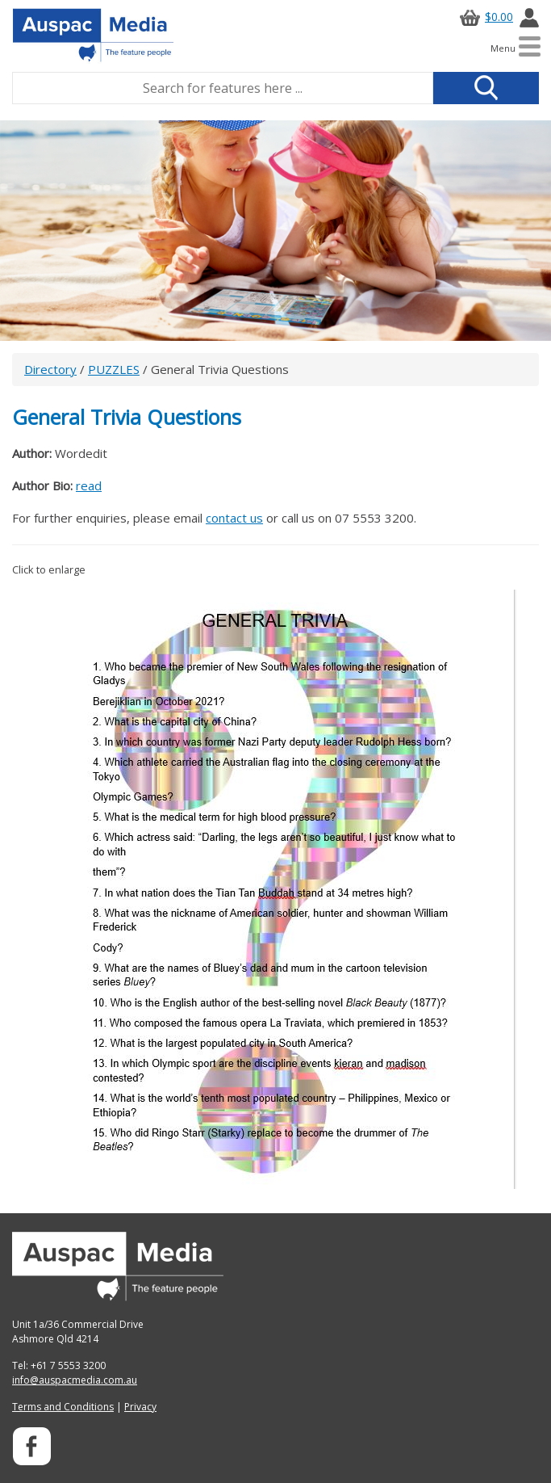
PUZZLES (114, 369)
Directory (50, 369)
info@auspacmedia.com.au (74, 1380)
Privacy (140, 1407)
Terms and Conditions (63, 1407)
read (89, 485)
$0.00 (484, 16)
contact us (234, 518)
